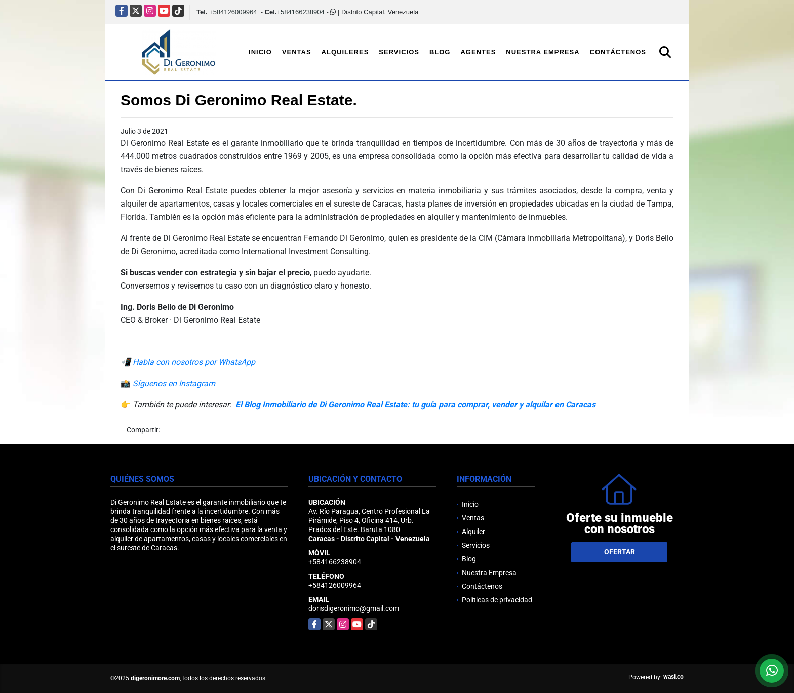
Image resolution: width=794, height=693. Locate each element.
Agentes (478, 52)
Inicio (260, 52)
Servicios (399, 52)
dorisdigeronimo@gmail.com (353, 608)
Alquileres (345, 52)
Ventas (296, 52)
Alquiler (473, 531)
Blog (440, 52)
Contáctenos (618, 52)
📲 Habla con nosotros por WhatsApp (188, 362)
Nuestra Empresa (542, 52)
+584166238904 (300, 12)
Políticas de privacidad (497, 600)
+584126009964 (233, 12)
